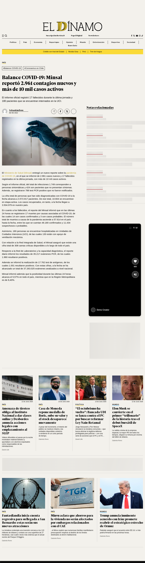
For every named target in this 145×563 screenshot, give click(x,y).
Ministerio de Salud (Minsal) (18, 173)
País (25, 42)
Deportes (115, 42)
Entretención (98, 42)
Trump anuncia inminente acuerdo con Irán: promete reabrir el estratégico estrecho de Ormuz (121, 520)
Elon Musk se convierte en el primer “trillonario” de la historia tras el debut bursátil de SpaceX (126, 417)
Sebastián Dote (16, 110)
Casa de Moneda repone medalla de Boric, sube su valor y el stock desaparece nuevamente (53, 415)
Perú (84, 52)
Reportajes (54, 42)
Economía (38, 42)
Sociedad (131, 42)
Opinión (69, 42)
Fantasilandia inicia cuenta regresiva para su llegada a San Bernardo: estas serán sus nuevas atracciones (23, 520)
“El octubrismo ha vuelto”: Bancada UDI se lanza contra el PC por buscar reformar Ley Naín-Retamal (90, 415)
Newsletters (93, 35)
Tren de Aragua (96, 52)
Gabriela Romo (44, 439)
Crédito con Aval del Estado (53, 52)
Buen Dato (72, 45)
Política (13, 42)
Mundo (83, 42)
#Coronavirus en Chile (34, 68)
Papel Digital (76, 35)
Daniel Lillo (5, 450)
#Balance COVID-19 (12, 68)
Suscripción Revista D (55, 35)
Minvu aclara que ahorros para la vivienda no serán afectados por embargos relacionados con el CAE (72, 520)
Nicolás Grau (73, 52)
